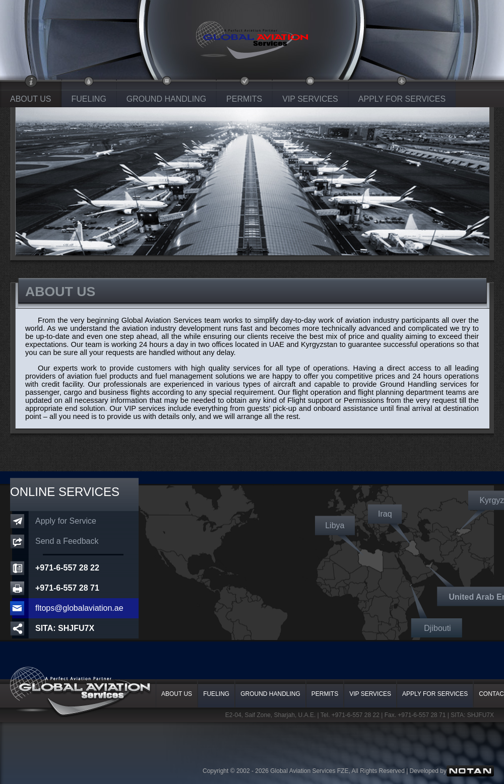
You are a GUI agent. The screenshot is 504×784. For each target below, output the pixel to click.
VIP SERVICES (310, 99)
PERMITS (244, 99)
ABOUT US (30, 99)
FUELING (89, 99)
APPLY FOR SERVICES (402, 99)
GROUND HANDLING (166, 99)
